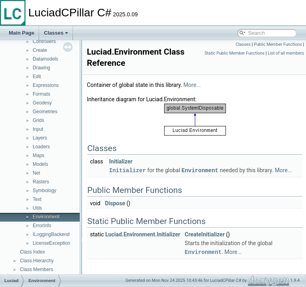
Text (37, 199)
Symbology (44, 190)
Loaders (41, 146)
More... (211, 85)
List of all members (286, 53)
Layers (40, 138)
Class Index (32, 252)
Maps (38, 155)
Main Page (21, 33)
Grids (38, 120)
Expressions (46, 85)
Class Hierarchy (37, 260)
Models (40, 164)
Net (36, 173)
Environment (46, 217)
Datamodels (45, 59)
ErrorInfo (42, 225)
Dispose (135, 211)
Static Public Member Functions (234, 53)
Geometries (45, 111)
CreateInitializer (225, 243)
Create (40, 50)
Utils (37, 208)
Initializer (141, 161)
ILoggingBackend (51, 234)
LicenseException (51, 243)
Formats (41, 94)
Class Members (36, 269)
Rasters (41, 182)
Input (38, 129)
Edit (37, 76)
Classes (56, 33)
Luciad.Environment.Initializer (162, 243)
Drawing (41, 68)
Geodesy (42, 103)
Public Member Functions (278, 44)
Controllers (44, 41)
